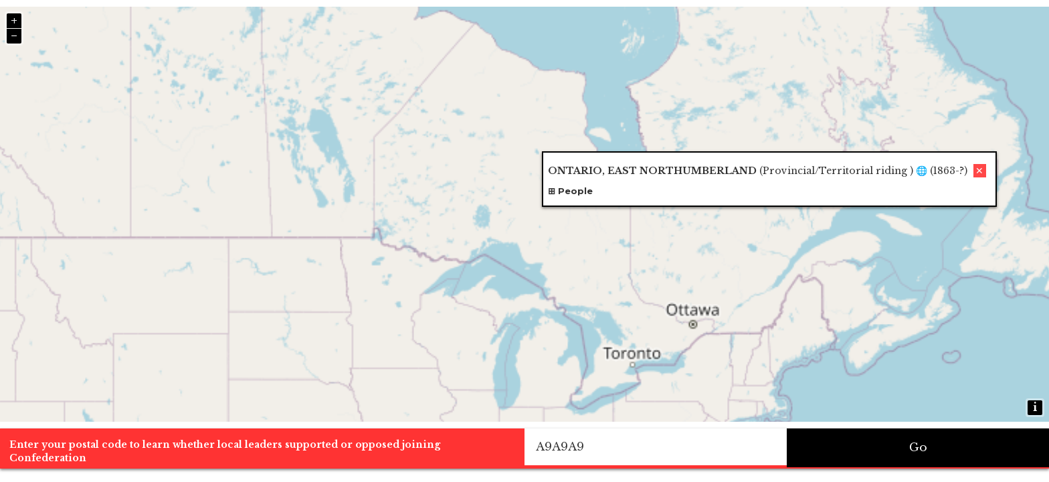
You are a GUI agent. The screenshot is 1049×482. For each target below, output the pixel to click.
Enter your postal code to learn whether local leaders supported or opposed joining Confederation (224, 451)
